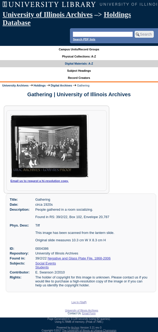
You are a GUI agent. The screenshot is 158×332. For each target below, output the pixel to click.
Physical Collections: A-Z (79, 56)
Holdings (40, 85)
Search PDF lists (84, 39)
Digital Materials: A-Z (79, 63)
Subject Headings (79, 70)
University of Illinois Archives (48, 14)
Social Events (45, 263)
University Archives (15, 85)
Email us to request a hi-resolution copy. (40, 180)
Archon (75, 327)
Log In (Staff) (79, 302)
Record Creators (79, 77)
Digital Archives (61, 85)
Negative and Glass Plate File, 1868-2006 (79, 258)
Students (42, 267)
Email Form (88, 313)
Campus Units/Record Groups (79, 49)
